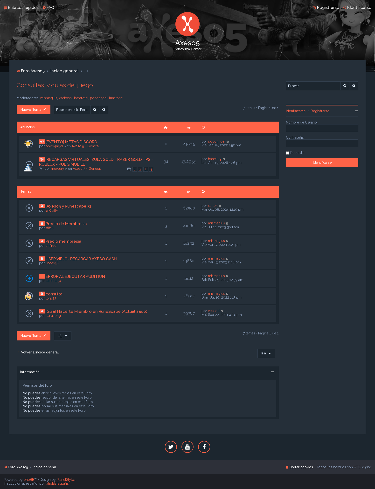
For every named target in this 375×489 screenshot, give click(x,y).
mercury (57, 168)
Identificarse (296, 111)
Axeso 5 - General (86, 146)
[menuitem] (48, 7)
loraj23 (51, 298)
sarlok (212, 206)
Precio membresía (63, 241)
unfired (51, 246)
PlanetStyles (66, 480)
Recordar (297, 153)
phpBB (29, 480)
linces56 (52, 263)
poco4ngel (98, 98)
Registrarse (320, 111)
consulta (54, 294)
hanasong (53, 316)
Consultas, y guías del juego (55, 85)
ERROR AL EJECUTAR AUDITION (75, 276)
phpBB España (57, 483)
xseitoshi (65, 98)
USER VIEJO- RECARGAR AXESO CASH (81, 258)
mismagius (48, 98)
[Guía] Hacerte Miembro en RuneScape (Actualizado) (96, 311)
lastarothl (81, 98)
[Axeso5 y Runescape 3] (68, 206)
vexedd (214, 311)
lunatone (116, 98)
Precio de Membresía (66, 223)
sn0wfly (52, 210)
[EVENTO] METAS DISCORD (71, 141)
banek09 (215, 159)
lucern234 (53, 281)
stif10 (50, 228)
